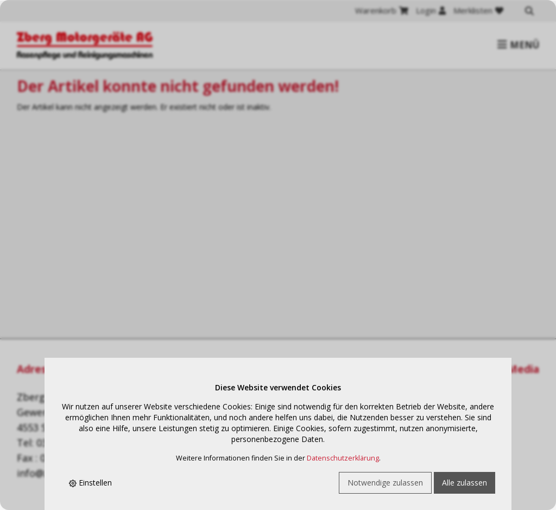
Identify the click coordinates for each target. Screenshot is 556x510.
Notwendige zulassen (385, 482)
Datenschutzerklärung (343, 458)
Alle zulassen (464, 482)
